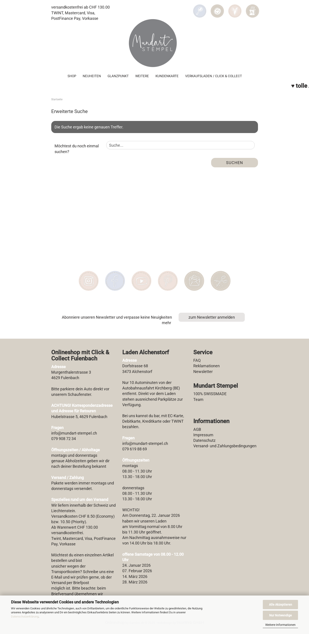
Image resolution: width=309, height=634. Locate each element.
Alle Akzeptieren (280, 604)
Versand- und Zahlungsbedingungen (224, 446)
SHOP (72, 76)
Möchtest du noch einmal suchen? (77, 149)
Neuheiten (92, 76)
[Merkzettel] (235, 8)
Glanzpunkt (118, 76)
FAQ (197, 360)
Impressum (203, 435)
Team (198, 399)
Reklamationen (206, 366)
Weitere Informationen (280, 625)
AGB (197, 429)
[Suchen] (199, 8)
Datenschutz (204, 440)
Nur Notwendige (280, 615)
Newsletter (203, 371)
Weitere (142, 76)
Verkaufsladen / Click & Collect (213, 76)
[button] (217, 8)
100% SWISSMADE (210, 393)
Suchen (234, 162)
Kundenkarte (167, 76)
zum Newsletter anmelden (211, 317)
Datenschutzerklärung (24, 616)
